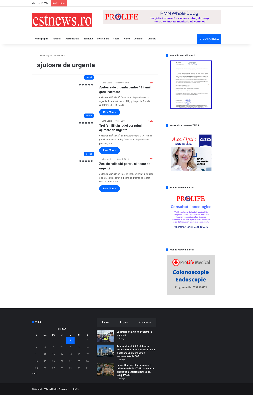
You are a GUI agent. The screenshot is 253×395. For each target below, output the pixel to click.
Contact (152, 38)
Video (127, 38)
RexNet (76, 389)
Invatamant (103, 38)
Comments (145, 322)
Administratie (72, 38)
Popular (124, 322)
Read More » (109, 112)
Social (116, 38)
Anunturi (138, 38)
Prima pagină (41, 38)
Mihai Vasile (107, 83)
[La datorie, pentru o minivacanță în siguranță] (105, 336)
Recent (105, 322)
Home (41, 55)
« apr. (34, 373)
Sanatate (88, 38)
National (56, 38)
